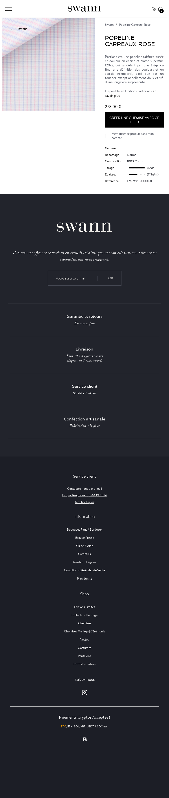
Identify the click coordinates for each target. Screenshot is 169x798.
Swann (109, 25)
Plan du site (84, 579)
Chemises (84, 623)
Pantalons (84, 656)
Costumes (84, 648)
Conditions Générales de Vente (84, 570)
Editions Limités (84, 607)
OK (110, 278)
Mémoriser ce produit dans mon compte (133, 136)
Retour (19, 29)
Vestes (84, 639)
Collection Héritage (84, 615)
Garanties (84, 554)
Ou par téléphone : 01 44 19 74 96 (84, 495)
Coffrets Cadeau (84, 664)
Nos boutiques (84, 502)
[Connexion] (154, 9)
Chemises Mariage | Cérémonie (84, 631)
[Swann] (84, 9)
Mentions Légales (84, 562)
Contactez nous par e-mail (84, 489)
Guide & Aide (84, 546)
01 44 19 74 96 (84, 393)
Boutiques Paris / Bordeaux (84, 529)
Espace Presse (84, 538)
